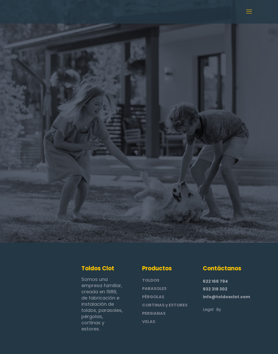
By (218, 309)
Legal (208, 309)
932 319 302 (215, 289)
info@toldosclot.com (226, 297)
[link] (39, 288)
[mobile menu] (249, 11)
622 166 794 (215, 281)
